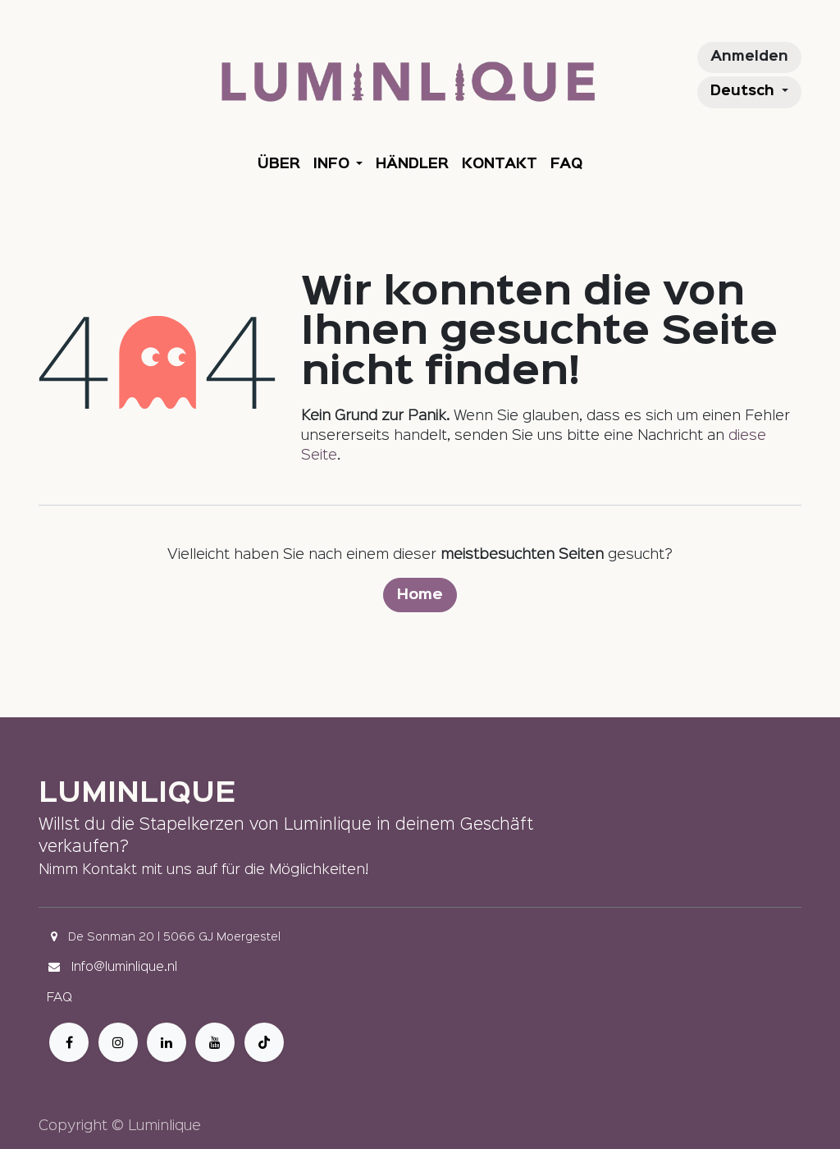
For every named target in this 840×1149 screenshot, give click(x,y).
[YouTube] (215, 1042)
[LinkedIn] (166, 1042)
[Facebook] (69, 1042)
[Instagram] (118, 1042)
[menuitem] (279, 165)
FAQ (59, 998)
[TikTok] (264, 1042)
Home (420, 595)
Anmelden (749, 57)
